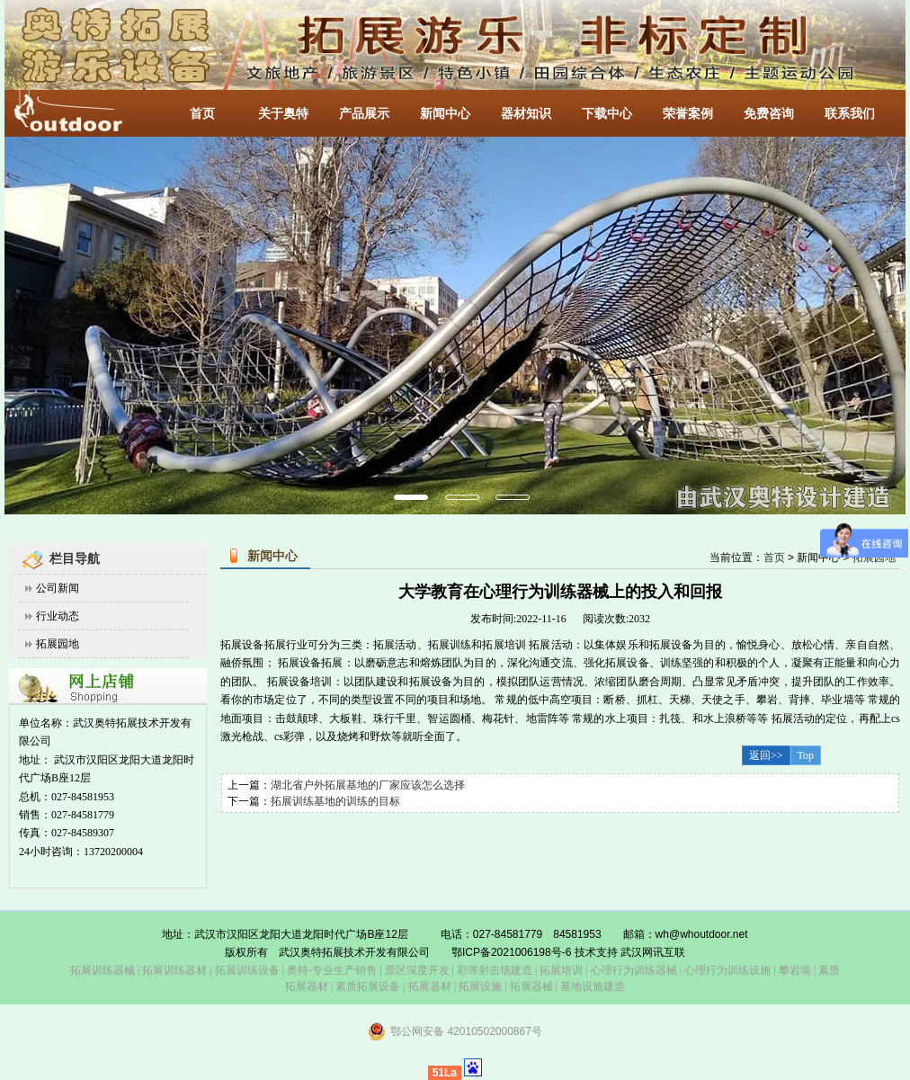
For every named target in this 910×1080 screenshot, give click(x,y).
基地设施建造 (591, 986)
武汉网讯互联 (651, 952)
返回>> (766, 755)
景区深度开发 (417, 970)
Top (806, 755)
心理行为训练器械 (634, 970)
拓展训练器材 (174, 970)
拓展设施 (480, 986)
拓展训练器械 (102, 970)
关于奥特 (283, 113)
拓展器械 (531, 986)
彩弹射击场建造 (494, 970)
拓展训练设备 (247, 970)
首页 (202, 113)
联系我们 (850, 113)
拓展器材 (429, 986)
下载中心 (607, 113)
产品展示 (364, 113)
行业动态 (57, 616)
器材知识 (526, 113)
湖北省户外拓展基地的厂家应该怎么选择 (368, 785)
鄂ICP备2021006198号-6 (511, 952)
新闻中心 (445, 113)
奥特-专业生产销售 (332, 970)
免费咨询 (769, 113)
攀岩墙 (793, 970)
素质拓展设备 (367, 986)
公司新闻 (57, 588)
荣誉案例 (688, 113)
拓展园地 (57, 644)
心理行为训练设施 (727, 970)
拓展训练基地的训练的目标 (335, 801)
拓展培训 (561, 970)
